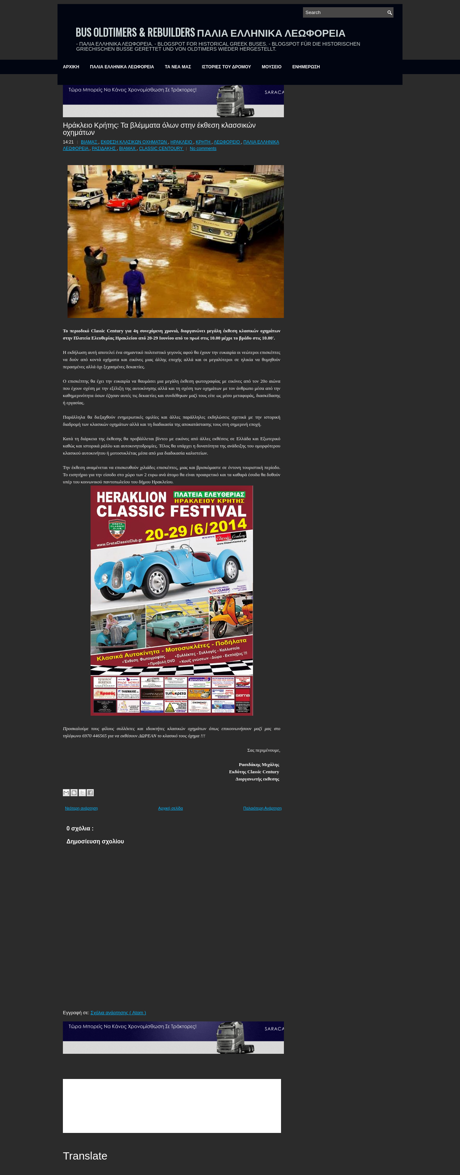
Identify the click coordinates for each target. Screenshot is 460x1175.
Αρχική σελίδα (170, 808)
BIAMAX (128, 148)
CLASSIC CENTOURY (161, 148)
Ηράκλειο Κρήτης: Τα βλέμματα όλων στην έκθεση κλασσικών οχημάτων (159, 128)
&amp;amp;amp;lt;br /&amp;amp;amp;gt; (172, 1106)
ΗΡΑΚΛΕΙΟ (181, 142)
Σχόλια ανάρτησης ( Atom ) (118, 1012)
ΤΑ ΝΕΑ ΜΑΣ (178, 66)
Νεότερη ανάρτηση (81, 808)
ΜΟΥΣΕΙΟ (272, 66)
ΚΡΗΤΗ (204, 142)
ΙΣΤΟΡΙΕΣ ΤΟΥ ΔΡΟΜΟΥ (226, 66)
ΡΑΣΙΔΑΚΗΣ (104, 148)
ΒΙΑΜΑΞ (89, 142)
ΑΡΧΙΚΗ (71, 66)
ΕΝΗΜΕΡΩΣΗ (306, 66)
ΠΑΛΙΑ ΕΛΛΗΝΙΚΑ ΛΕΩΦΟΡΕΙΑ (122, 66)
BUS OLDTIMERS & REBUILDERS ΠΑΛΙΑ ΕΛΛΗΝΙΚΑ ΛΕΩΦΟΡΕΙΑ (210, 32)
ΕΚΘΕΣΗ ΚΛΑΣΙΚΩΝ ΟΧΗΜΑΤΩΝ (134, 142)
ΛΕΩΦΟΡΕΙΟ (227, 142)
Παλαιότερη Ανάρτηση (262, 808)
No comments (203, 148)
